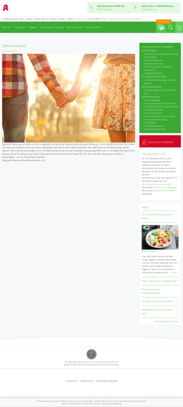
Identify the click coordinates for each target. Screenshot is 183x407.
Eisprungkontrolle (153, 100)
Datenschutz (87, 381)
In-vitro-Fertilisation (153, 113)
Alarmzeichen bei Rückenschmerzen (151, 291)
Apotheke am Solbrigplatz (165, 187)
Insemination (151, 122)
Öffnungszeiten (104, 9)
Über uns (6, 27)
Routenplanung (148, 9)
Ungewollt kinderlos (154, 73)
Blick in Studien (149, 251)
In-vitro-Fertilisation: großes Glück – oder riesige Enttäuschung (160, 118)
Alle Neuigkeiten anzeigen (167, 321)
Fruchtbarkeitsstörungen (154, 76)
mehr (174, 272)
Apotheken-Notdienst (157, 142)
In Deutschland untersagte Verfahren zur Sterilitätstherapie (161, 108)
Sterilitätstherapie (151, 96)
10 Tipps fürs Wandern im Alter (157, 301)
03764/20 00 (80, 19)
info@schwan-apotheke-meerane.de (125, 19)
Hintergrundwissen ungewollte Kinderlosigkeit (157, 48)
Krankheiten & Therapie (52, 27)
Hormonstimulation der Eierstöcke (160, 103)
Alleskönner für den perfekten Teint (157, 311)
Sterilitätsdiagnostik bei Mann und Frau (159, 92)
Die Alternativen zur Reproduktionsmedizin (154, 62)
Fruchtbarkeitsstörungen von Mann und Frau (160, 82)
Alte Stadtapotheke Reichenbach (156, 184)
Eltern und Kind (74, 27)
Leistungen (20, 27)
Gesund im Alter (93, 27)
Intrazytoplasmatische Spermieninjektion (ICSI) (154, 127)
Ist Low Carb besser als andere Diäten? (157, 216)
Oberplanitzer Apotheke (164, 190)
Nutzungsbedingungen (107, 381)
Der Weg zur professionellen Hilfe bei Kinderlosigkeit (161, 56)
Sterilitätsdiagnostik (151, 86)
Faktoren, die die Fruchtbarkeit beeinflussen (158, 68)
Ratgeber (33, 27)
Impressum (72, 381)
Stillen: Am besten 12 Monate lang (159, 281)
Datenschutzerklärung (111, 403)
